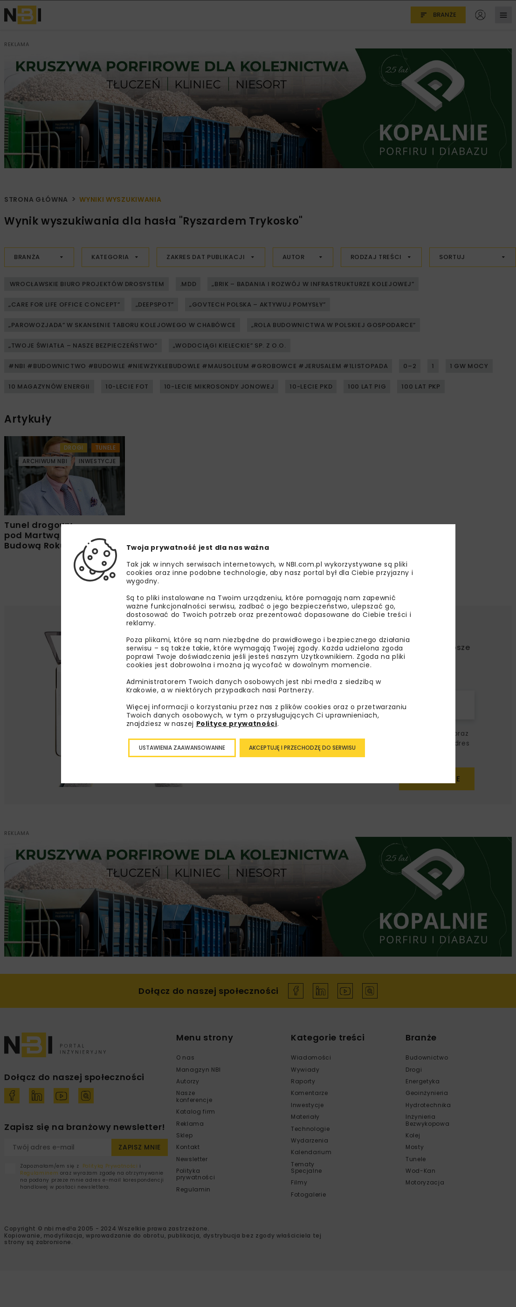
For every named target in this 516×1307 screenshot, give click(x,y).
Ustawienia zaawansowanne (182, 748)
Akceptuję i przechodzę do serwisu (302, 748)
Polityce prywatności (236, 723)
